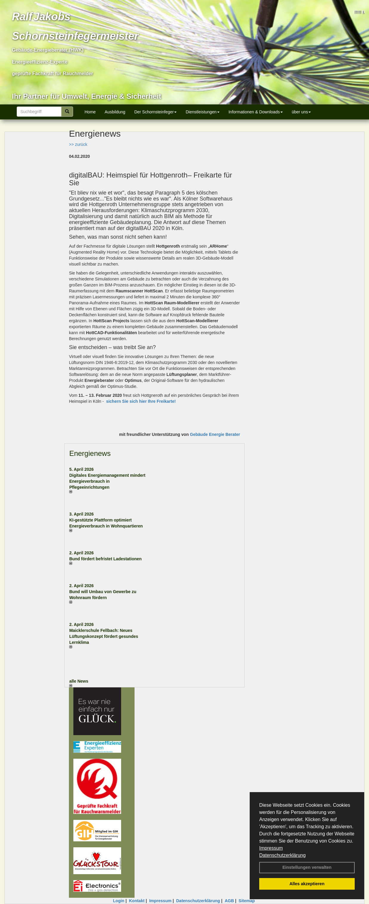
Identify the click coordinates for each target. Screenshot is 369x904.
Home (90, 111)
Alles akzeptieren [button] (307, 883)
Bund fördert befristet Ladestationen (105, 558)
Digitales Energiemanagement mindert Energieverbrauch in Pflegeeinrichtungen (107, 481)
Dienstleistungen (203, 111)
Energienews (90, 453)
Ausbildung (115, 111)
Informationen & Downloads (255, 111)
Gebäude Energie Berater (215, 434)
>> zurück (78, 144)
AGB (229, 900)
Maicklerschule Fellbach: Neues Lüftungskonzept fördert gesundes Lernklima (103, 636)
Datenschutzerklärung (282, 855)
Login (118, 900)
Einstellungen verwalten (307, 867)
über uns (301, 111)
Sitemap (247, 900)
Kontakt (136, 900)
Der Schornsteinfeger (155, 111)
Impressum (271, 848)
